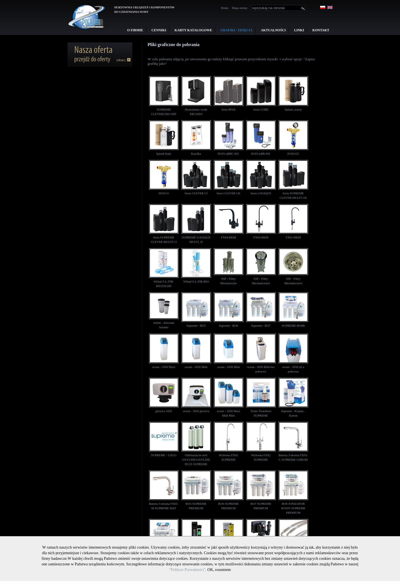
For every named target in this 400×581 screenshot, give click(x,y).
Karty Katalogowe (193, 30)
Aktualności (273, 30)
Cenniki (159, 30)
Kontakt (320, 30)
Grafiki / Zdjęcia (237, 30)
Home (225, 7)
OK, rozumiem (219, 570)
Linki (299, 30)
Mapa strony (239, 7)
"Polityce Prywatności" (187, 570)
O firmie (135, 30)
